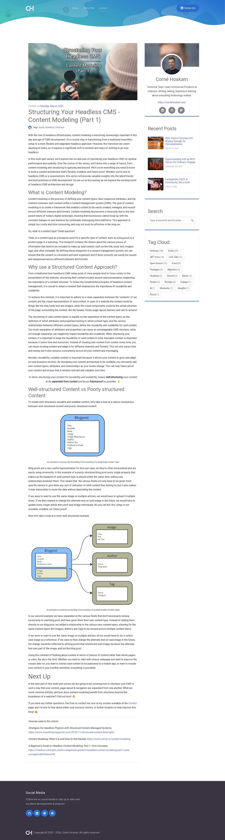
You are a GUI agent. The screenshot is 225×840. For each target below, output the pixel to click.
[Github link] (171, 110)
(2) (156, 276)
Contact (103, 8)
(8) (176, 263)
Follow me (188, 8)
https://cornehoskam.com (172, 102)
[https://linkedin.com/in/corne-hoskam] (36, 813)
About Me (88, 8)
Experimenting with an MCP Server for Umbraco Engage (180, 161)
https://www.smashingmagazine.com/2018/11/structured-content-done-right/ (71, 732)
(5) (156, 269)
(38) (156, 251)
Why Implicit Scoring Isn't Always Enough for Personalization (179, 141)
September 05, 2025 (173, 166)
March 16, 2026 (172, 148)
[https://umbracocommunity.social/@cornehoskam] (44, 813)
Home (75, 8)
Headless (49, 127)
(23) (173, 251)
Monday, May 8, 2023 (51, 106)
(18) (157, 257)
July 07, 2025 (171, 187)
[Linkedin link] (162, 110)
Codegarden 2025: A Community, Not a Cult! (177, 181)
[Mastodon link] (181, 110)
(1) (185, 282)
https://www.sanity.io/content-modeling (108, 738)
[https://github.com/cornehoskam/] (29, 813)
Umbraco (59, 127)
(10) (158, 263)
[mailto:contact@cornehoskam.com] (52, 813)
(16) (175, 257)
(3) (174, 269)
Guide (41, 127)
